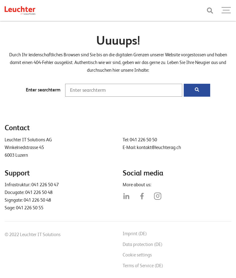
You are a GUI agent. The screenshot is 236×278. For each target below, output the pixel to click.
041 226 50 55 (29, 208)
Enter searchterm (43, 90)
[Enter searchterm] (123, 90)
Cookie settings (137, 255)
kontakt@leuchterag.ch (159, 147)
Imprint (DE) (135, 233)
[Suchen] (197, 90)
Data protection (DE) (143, 244)
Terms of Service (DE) (143, 265)
